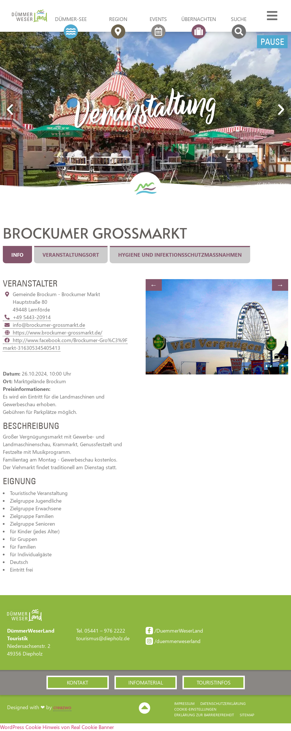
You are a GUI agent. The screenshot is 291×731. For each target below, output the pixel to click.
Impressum (184, 703)
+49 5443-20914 (27, 317)
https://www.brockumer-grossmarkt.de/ (52, 332)
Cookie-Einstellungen (195, 709)
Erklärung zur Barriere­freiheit (204, 714)
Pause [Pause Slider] (272, 41)
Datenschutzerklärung (223, 703)
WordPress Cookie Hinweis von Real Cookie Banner (57, 727)
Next (280, 285)
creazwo (62, 707)
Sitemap (247, 714)
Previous (154, 285)
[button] (10, 110)
